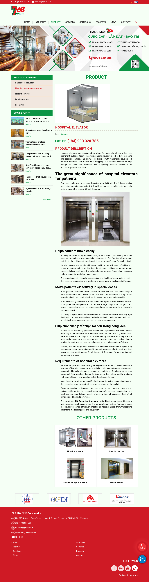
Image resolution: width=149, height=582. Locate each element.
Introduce (40, 22)
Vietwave (134, 575)
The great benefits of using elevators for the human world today (39, 155)
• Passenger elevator (23, 83)
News (113, 22)
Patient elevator (117, 482)
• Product (15, 547)
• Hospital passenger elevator (27, 88)
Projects (101, 22)
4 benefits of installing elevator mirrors (39, 131)
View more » (48, 200)
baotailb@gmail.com (43, 2)
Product (55, 22)
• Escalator (18, 105)
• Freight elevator (21, 94)
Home (27, 22)
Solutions (85, 22)
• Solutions (16, 551)
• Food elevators (21, 99)
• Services (79, 547)
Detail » (28, 125)
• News (14, 555)
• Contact (79, 555)
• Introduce (80, 542)
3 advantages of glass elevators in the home (35, 143)
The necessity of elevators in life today (38, 178)
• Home (15, 542)
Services (70, 22)
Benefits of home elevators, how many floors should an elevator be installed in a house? (38, 166)
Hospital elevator (75, 451)
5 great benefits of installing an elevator (39, 189)
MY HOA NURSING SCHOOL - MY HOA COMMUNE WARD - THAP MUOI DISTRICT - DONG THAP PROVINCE (38, 120)
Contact (125, 22)
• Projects (79, 551)
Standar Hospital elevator (75, 482)
